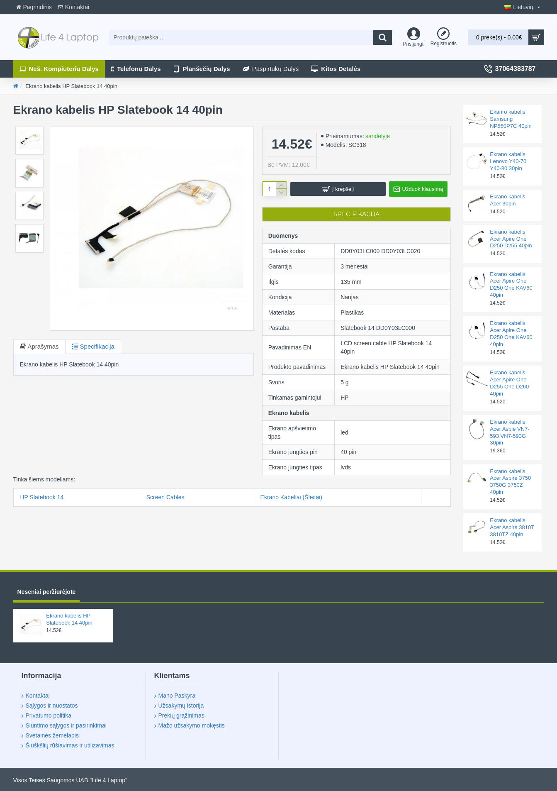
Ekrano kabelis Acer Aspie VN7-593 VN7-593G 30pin (509, 432)
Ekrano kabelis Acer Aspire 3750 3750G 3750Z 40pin (510, 482)
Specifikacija (97, 346)
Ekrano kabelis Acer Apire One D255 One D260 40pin (509, 383)
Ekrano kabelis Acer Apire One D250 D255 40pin (511, 239)
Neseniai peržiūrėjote (46, 591)
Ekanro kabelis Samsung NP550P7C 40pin (510, 119)
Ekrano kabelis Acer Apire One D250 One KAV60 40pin (511, 284)
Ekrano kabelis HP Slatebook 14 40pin (69, 619)
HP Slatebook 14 (42, 497)
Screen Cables (165, 497)
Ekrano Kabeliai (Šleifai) (291, 497)
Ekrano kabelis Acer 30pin (507, 200)
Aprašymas (43, 346)
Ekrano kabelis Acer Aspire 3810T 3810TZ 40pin (512, 527)
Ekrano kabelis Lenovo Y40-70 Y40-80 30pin (508, 161)
